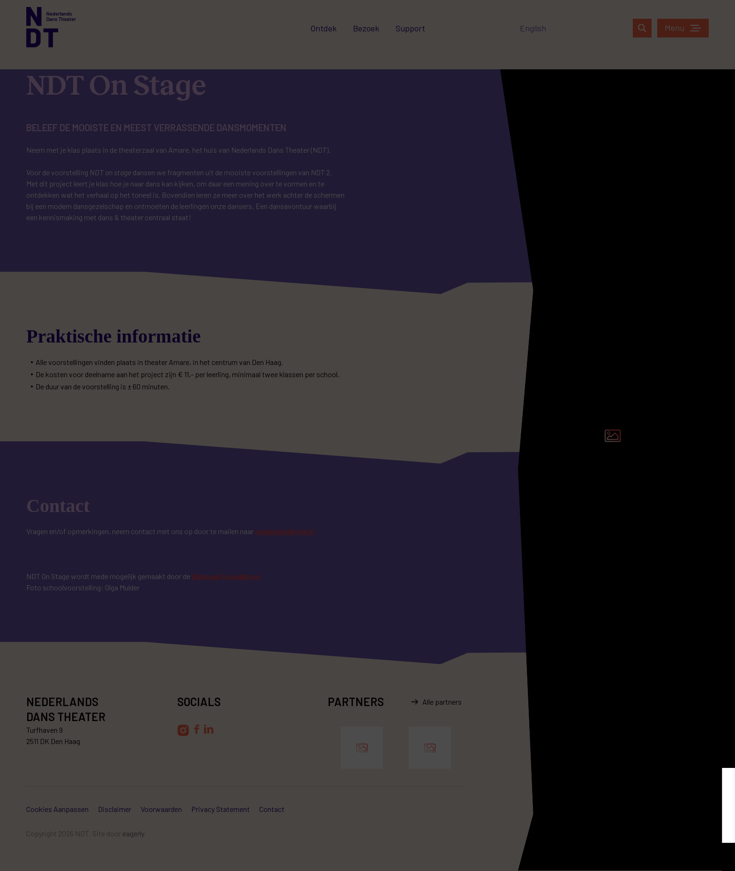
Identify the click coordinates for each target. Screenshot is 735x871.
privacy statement (687, 830)
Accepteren (695, 856)
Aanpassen (616, 856)
